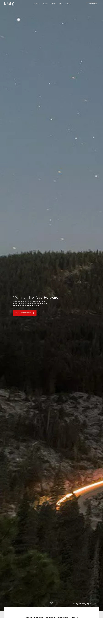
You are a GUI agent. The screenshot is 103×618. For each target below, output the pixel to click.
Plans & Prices (92, 3)
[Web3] (9, 3)
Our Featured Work (24, 313)
